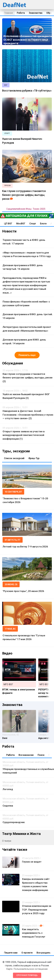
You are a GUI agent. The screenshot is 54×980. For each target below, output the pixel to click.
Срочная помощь (27, 975)
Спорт (32, 223)
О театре (6, 841)
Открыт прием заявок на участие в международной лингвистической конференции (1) (24, 435)
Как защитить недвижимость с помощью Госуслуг (33, 933)
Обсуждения (12, 363)
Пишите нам (10, 952)
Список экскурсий (14, 458)
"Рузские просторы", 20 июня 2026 (23, 591)
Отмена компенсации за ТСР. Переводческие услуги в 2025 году (36, 909)
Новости (9, 231)
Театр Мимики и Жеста (21, 834)
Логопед (8, 789)
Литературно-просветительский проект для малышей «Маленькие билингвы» (27, 329)
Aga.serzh (44, 738)
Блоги (43, 223)
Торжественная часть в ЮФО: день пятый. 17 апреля (24, 241)
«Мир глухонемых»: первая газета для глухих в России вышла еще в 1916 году (27, 254)
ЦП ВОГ (8, 223)
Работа (21, 13)
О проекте (27, 952)
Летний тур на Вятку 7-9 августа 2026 (25, 546)
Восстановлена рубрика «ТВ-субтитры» (27, 90)
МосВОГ (20, 223)
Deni (4, 738)
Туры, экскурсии (16, 451)
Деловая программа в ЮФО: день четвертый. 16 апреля (23, 267)
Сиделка (8, 805)
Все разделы (44, 952)
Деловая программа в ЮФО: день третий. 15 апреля (28, 316)
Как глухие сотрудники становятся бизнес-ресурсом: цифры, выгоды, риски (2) (27, 377)
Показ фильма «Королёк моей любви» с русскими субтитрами (26, 303)
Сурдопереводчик (14, 822)
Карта (9, 969)
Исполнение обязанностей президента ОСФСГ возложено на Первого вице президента (27, 40)
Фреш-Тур (33, 458)
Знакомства (35, 13)
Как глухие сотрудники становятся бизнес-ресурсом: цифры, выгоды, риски (24, 194)
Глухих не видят (31, 861)
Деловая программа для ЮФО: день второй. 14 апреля (24, 341)
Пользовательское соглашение (31, 969)
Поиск (41, 755)
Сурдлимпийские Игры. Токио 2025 (25, 208)
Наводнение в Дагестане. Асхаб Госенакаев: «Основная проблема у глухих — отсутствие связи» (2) (28, 415)
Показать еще (27, 355)
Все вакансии (26, 755)
